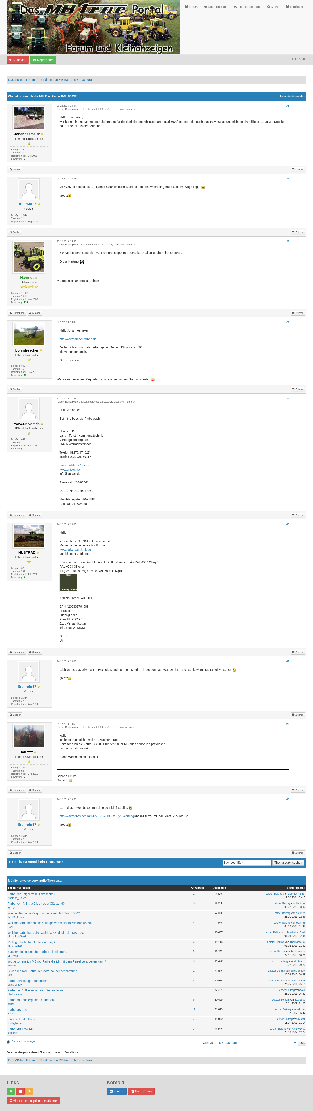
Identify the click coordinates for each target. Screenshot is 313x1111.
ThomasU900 (15, 946)
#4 (287, 322)
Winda (11, 1013)
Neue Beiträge (215, 6)
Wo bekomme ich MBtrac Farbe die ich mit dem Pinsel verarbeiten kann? (57, 961)
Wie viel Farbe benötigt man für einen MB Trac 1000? (44, 913)
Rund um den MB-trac (54, 79)
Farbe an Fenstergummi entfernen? (31, 1000)
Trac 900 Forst (16, 917)
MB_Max (13, 955)
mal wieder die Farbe (22, 1019)
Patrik (11, 927)
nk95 (10, 975)
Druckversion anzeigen (24, 1041)
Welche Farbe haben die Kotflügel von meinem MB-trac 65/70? (50, 923)
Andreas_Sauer (17, 898)
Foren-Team (141, 1091)
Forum (191, 6)
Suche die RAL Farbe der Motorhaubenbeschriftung (42, 971)
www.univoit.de (69, 469)
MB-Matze (299, 961)
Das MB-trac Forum (21, 79)
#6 (287, 524)
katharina (13, 1032)
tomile (11, 907)
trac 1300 (300, 999)
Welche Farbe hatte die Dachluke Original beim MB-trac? (46, 932)
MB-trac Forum (84, 79)
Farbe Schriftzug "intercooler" (27, 981)
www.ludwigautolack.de (75, 549)
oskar (11, 1004)
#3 (287, 241)
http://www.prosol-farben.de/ (78, 339)
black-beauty (298, 970)
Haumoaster (298, 951)
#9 (287, 799)
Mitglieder (294, 6)
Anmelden (17, 60)
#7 (287, 661)
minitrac (12, 965)
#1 (287, 105)
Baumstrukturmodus (292, 96)
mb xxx (128, 727)
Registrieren (43, 60)
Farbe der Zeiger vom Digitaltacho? (31, 894)
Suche (273, 6)
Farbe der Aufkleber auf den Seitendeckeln (36, 990)
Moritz (301, 1019)
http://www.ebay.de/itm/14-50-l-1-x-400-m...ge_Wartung (96, 816)
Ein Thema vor (50, 861)
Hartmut (129, 109)
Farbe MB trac (17, 1009)
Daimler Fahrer (296, 893)
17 (193, 1009)
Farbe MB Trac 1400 (21, 1029)
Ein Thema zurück (25, 861)
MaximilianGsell (17, 936)
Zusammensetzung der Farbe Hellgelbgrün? (37, 951)
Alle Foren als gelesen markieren (34, 1101)
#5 (287, 398)
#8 (287, 724)
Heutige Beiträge (247, 6)
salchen (300, 1009)
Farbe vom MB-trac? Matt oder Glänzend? (36, 903)
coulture (300, 913)
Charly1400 (298, 1028)
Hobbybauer (15, 1023)
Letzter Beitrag (273, 893)
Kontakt (117, 1091)
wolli (302, 990)
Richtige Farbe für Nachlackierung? (31, 942)
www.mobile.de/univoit (74, 465)
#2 (287, 178)
